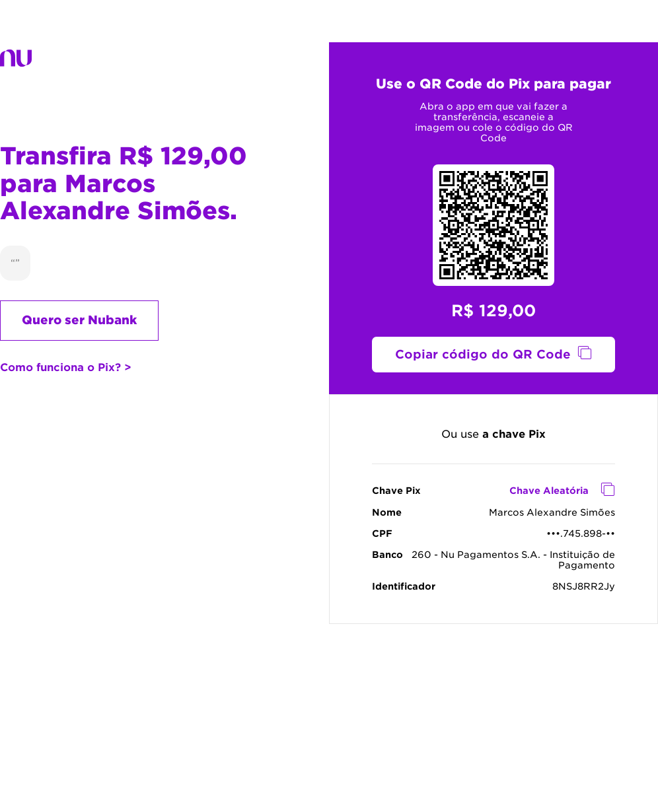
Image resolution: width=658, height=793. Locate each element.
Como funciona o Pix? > (65, 367)
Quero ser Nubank (79, 320)
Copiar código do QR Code (483, 354)
